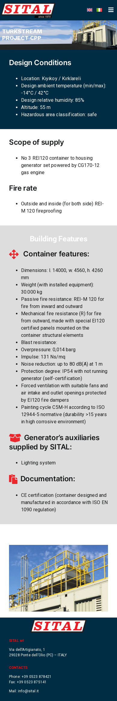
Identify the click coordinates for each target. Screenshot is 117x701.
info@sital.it (28, 689)
